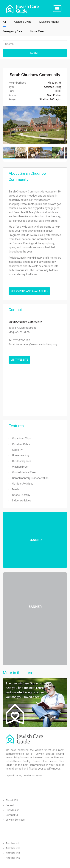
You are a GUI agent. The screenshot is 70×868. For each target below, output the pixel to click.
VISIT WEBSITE (19, 359)
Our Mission (12, 810)
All (4, 21)
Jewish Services (15, 819)
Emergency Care (12, 31)
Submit (10, 805)
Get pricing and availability (29, 291)
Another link (13, 843)
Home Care (37, 31)
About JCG (12, 800)
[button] (64, 125)
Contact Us (12, 814)
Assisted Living (22, 21)
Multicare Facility (49, 21)
